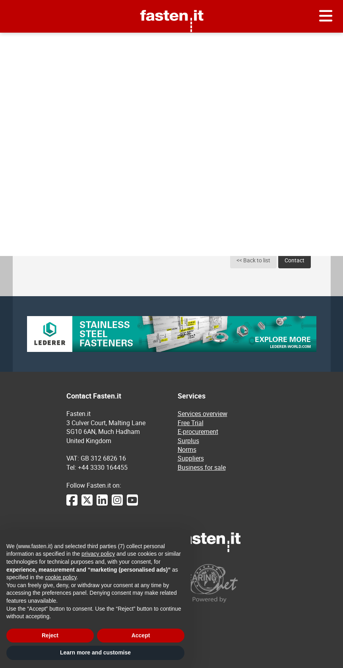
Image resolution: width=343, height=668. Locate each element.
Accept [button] (141, 635)
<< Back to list (253, 260)
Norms (187, 449)
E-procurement (62, 42)
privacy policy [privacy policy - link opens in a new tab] (98, 554)
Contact (294, 260)
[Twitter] (87, 504)
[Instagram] (117, 504)
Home (28, 42)
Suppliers (191, 458)
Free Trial (190, 422)
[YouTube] (132, 504)
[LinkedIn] (102, 504)
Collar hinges (107, 42)
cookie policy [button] (60, 577)
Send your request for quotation (278, 42)
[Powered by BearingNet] (227, 583)
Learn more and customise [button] (95, 652)
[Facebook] (72, 504)
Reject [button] (50, 635)
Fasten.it (171, 3)
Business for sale (202, 467)
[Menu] (325, 16)
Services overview (202, 413)
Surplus (188, 440)
